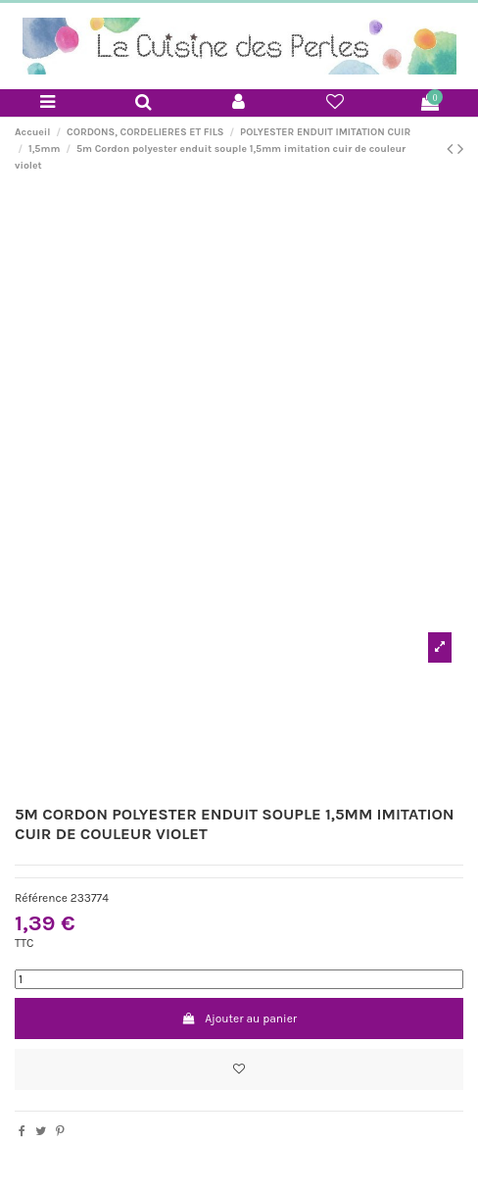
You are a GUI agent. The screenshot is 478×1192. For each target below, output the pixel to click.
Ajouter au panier (239, 1018)
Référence (41, 898)
